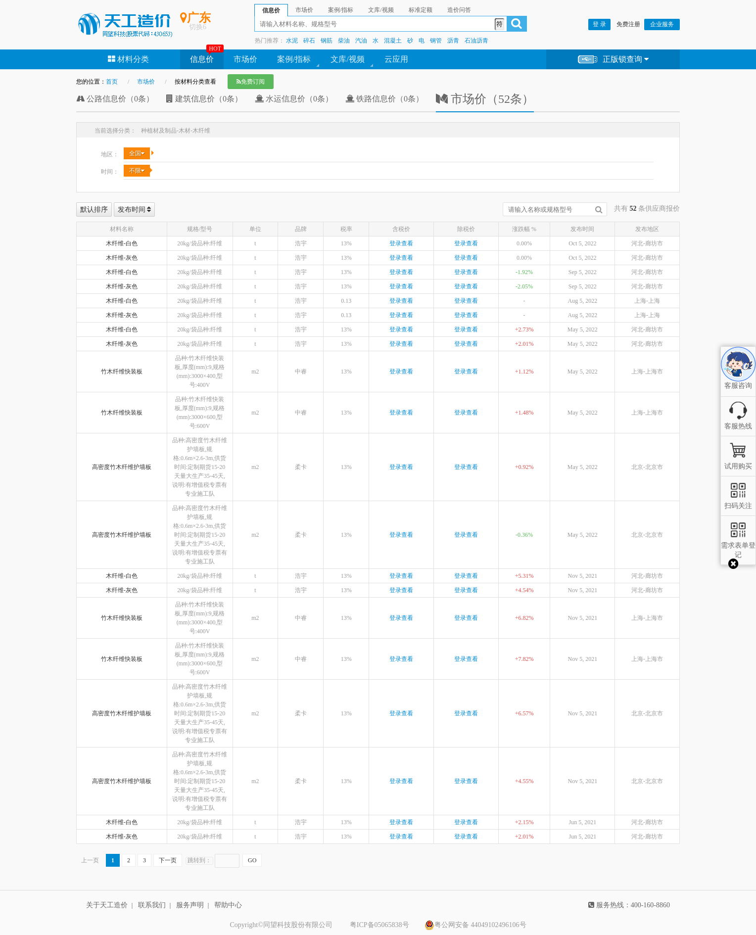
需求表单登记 (738, 545)
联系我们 (152, 905)
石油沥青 (476, 40)
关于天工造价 (107, 905)
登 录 (599, 24)
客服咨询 (738, 377)
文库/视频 (347, 59)
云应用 (396, 59)
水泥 (292, 40)
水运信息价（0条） (294, 98)
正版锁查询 (613, 59)
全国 (136, 153)
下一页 (168, 860)
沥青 (453, 40)
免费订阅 (250, 81)
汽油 (361, 40)
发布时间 (134, 209)
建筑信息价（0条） (204, 98)
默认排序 (94, 209)
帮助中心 (228, 905)
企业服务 (662, 24)
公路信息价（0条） (115, 98)
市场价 (245, 59)
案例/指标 (294, 59)
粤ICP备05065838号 (379, 925)
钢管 (436, 40)
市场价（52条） (485, 99)
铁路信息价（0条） (384, 98)
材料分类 (128, 59)
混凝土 (393, 40)
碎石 (309, 40)
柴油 (344, 40)
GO (252, 860)
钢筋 (326, 40)
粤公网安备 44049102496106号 (475, 925)
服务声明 (190, 905)
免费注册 (628, 24)
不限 (136, 170)
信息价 (202, 59)
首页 (112, 81)
